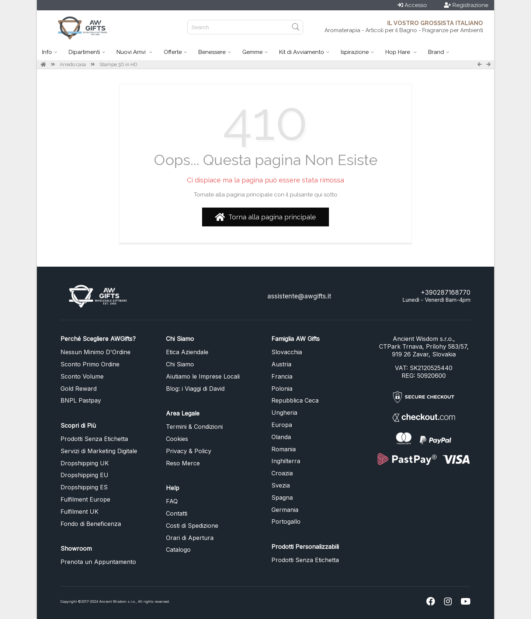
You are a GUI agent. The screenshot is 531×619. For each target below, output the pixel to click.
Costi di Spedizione (192, 525)
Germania (284, 509)
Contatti (176, 513)
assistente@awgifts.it (299, 296)
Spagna (282, 497)
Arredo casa (73, 64)
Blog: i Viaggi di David (195, 388)
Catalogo (178, 549)
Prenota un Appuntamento (98, 561)
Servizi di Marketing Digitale (98, 451)
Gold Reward (78, 388)
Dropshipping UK (84, 463)
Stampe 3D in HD (119, 64)
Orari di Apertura (190, 537)
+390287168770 (446, 292)
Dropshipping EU (84, 475)
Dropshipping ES (84, 487)
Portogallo (286, 521)
